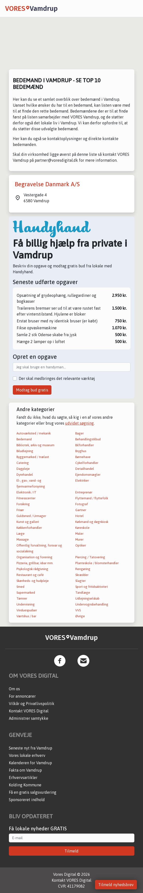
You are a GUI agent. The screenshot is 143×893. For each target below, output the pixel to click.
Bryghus (80, 451)
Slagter (80, 581)
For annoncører (22, 696)
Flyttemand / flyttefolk (91, 498)
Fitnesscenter (25, 498)
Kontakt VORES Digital (28, 711)
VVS (78, 610)
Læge (20, 533)
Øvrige (80, 616)
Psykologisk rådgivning (32, 569)
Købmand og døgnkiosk (91, 522)
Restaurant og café (30, 575)
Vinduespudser (26, 610)
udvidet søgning (79, 423)
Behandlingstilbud (88, 439)
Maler (79, 533)
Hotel (79, 516)
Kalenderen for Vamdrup (30, 763)
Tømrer (21, 598)
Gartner (80, 510)
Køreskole (82, 528)
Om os (14, 689)
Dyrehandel (24, 474)
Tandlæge (82, 592)
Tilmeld (71, 851)
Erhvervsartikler (23, 777)
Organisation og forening (34, 557)
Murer (79, 539)
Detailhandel (84, 469)
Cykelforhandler (86, 463)
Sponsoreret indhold (27, 799)
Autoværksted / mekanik (33, 433)
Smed (20, 587)
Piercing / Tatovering (90, 557)
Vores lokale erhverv (27, 755)
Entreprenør (83, 492)
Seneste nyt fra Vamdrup (30, 748)
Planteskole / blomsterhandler (97, 563)
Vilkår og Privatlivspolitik (31, 703)
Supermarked (25, 592)
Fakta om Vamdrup (25, 770)
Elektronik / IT (26, 492)
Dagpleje (23, 469)
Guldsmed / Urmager (31, 516)
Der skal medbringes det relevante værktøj (57, 378)
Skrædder (81, 575)
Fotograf (81, 504)
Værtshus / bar (26, 616)
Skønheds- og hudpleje (32, 581)
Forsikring (23, 504)
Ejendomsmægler (87, 474)
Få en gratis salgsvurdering (32, 792)
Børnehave (83, 457)
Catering (22, 463)
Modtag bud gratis (32, 390)
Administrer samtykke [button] (28, 718)
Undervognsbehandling (91, 604)
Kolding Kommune (25, 785)
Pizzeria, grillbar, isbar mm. (34, 563)
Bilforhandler (84, 445)
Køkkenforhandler (29, 528)
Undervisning (25, 604)
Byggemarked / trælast (32, 457)
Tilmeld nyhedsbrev (116, 884)
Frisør (20, 510)
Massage (22, 539)
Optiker (80, 545)
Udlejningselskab (87, 598)
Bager (79, 433)
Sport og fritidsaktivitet (91, 587)
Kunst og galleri (27, 522)
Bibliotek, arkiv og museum (35, 445)
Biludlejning (24, 451)
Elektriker (82, 480)
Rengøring (82, 569)
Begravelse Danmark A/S (47, 184)
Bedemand (24, 439)
